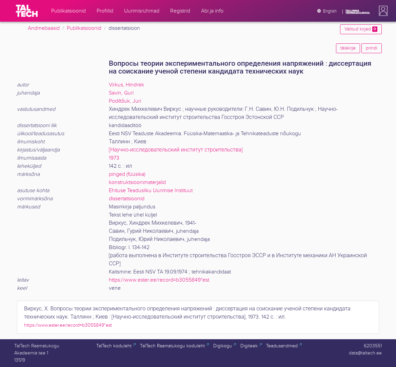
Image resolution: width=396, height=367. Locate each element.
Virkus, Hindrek (126, 85)
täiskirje (348, 48)
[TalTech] (27, 10)
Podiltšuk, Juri (125, 101)
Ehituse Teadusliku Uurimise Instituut (151, 190)
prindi (371, 48)
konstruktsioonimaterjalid (137, 182)
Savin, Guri (121, 93)
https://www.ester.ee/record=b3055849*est (159, 280)
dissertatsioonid (126, 199)
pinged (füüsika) (127, 174)
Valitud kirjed (360, 29)
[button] (382, 11)
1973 (114, 158)
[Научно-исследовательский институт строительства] (176, 150)
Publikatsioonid (84, 28)
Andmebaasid (44, 28)
